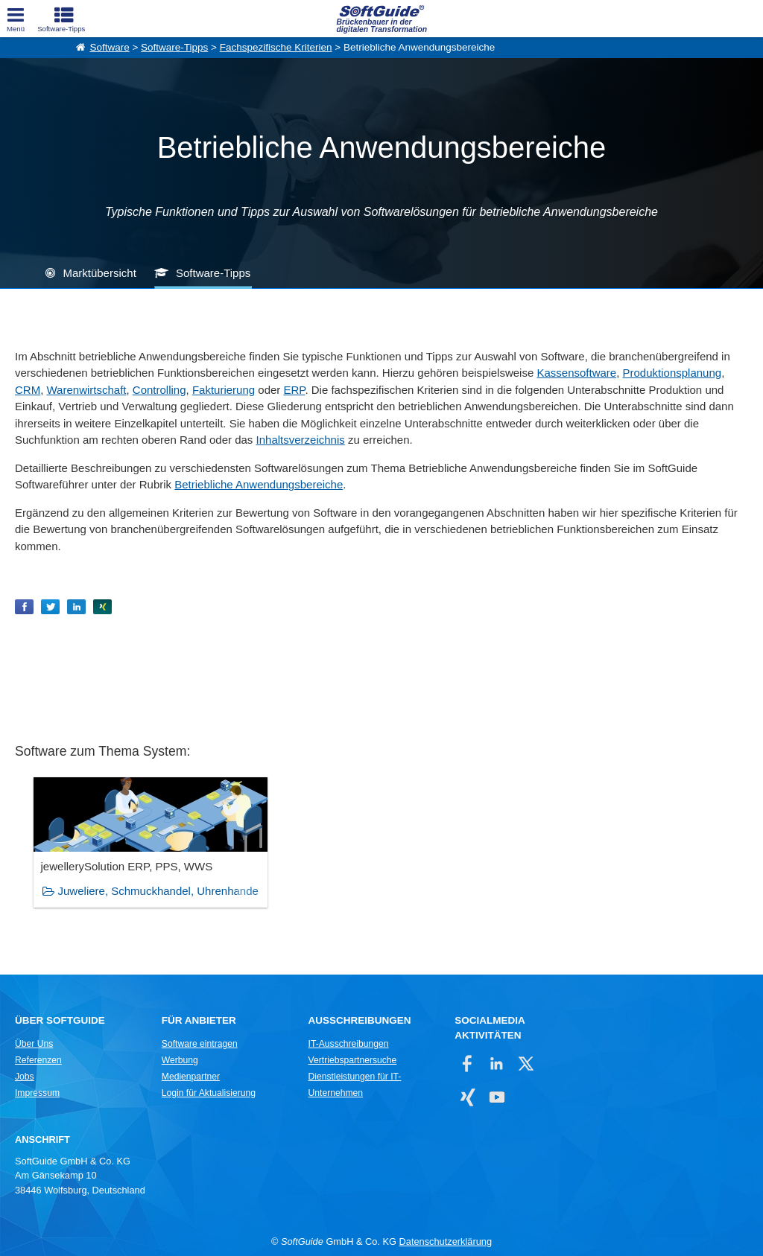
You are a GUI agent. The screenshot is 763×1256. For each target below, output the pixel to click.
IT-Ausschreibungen (348, 1044)
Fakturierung (223, 389)
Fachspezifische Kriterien (276, 47)
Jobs (24, 1076)
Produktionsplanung (672, 372)
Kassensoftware (576, 372)
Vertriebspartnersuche (352, 1060)
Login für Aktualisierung (209, 1093)
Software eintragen (200, 1044)
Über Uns (34, 1044)
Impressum (37, 1093)
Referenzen (38, 1060)
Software (109, 47)
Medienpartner (191, 1076)
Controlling (159, 389)
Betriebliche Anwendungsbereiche (258, 484)
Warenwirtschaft (87, 389)
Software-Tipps (174, 47)
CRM (27, 389)
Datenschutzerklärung (445, 1241)
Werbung (180, 1060)
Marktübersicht (99, 273)
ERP (294, 389)
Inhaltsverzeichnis (300, 439)
